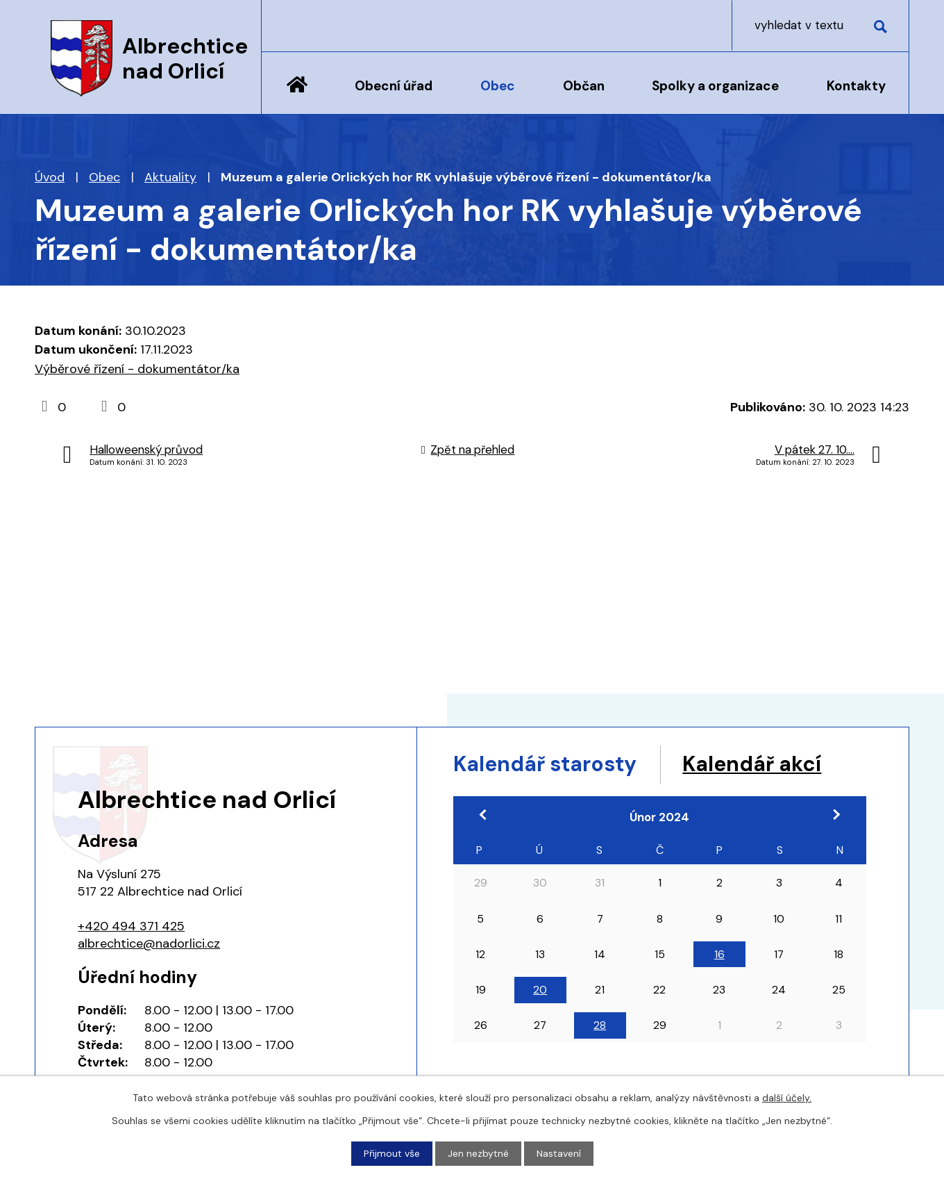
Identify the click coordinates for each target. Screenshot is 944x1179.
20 (540, 989)
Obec (497, 85)
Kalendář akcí (751, 763)
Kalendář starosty (545, 763)
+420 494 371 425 (131, 926)
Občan (584, 85)
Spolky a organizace (715, 85)
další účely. (786, 1097)
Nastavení (559, 1153)
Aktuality (170, 177)
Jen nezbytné (478, 1153)
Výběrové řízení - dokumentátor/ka (137, 369)
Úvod (297, 95)
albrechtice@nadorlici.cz (149, 943)
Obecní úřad (393, 85)
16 (719, 954)
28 (599, 1025)
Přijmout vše (392, 1153)
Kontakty (856, 85)
